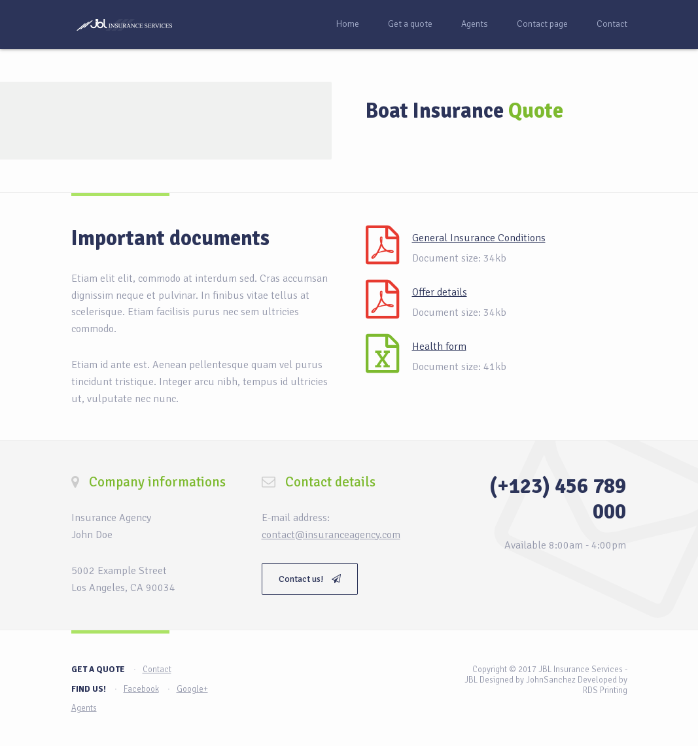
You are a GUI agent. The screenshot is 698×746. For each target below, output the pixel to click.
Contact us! (310, 579)
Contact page (542, 23)
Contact (612, 23)
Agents (474, 23)
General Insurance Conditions (479, 238)
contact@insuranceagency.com (331, 534)
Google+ (192, 689)
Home (347, 23)
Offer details (439, 292)
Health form (439, 346)
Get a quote (410, 23)
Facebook (141, 689)
